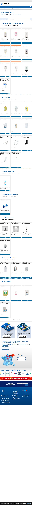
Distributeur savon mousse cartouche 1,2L (26, 46)
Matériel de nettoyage (15, 390)
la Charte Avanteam (5, 345)
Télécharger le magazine (22, 336)
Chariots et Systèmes (15, 391)
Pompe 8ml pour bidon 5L (15, 153)
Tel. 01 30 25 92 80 (3, 396)
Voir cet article (7, 76)
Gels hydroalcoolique (8, 171)
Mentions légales (25, 396)
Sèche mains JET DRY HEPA (4, 263)
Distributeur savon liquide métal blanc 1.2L (26, 224)
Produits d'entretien (15, 392)
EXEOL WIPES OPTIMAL (4, 200)
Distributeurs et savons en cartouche (13, 23)
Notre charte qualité (25, 394)
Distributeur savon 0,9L (15, 223)
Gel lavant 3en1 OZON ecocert (5, 303)
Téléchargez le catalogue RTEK (5, 399)
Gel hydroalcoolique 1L (14, 46)
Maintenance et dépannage (5, 402)
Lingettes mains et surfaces (10, 194)
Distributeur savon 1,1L (4, 223)
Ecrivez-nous (21, 359)
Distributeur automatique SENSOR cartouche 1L (26, 29)
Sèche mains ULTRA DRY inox (15, 263)
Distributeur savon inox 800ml (5, 240)
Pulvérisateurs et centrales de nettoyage (16, 399)
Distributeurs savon (8, 218)
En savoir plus (5, 349)
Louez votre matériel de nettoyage (5, 401)
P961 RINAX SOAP (3, 286)
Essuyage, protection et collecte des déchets (15, 395)
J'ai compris (29, 503)
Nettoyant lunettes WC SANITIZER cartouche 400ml (4, 80)
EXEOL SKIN (13, 286)
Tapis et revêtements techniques (15, 397)
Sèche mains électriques (9, 258)
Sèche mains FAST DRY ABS (26, 263)
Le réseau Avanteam (25, 395)
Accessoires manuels (15, 393)
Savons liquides (6, 281)
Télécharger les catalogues (6, 336)
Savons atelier (6, 97)
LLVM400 (23, 286)
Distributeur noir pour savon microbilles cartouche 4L (26, 137)
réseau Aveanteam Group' (21, 344)
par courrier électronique (5, 395)
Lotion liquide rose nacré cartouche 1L (15, 29)
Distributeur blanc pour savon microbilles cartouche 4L (5, 154)
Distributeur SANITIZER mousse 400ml (25, 63)
